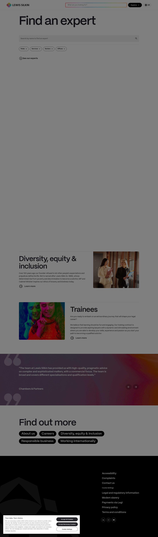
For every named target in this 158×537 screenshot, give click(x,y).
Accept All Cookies (67, 519)
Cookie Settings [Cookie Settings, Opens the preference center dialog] (67, 529)
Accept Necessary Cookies (67, 524)
